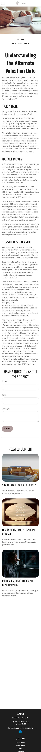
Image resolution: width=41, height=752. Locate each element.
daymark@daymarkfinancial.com (20, 728)
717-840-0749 (23, 718)
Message (5, 408)
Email (4, 395)
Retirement (20, 743)
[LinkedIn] (20, 731)
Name (4, 381)
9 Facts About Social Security (19, 485)
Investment (20, 745)
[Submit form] (7, 429)
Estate (20, 748)
